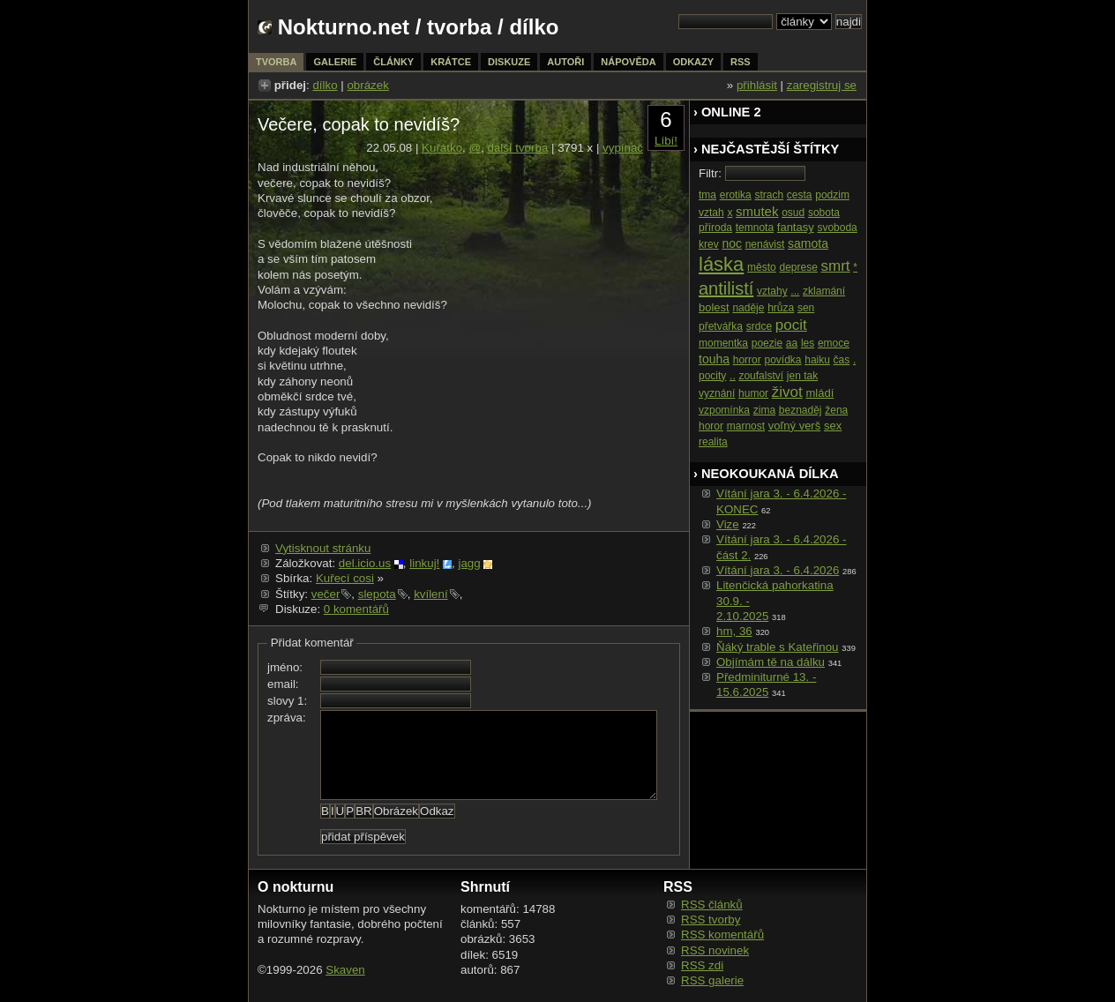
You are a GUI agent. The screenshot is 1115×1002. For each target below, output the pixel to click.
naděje (748, 308)
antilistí (726, 288)
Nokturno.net (343, 27)
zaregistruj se (822, 85)
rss (740, 61)
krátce (450, 61)
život (787, 392)
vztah (711, 212)
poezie (767, 343)
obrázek (367, 85)
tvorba (459, 27)
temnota (755, 227)
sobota (824, 212)
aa (791, 343)
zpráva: (286, 717)
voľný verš (794, 425)
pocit (791, 325)
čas (842, 360)
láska (721, 264)
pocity (712, 376)
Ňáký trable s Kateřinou (777, 647)
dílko (324, 85)
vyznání (717, 393)
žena (836, 410)
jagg (469, 563)
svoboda (837, 227)
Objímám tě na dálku (770, 662)
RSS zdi (702, 965)
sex (833, 425)
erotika (736, 195)
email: (283, 684)
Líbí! (666, 140)
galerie (334, 61)
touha (714, 359)
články (393, 61)
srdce (759, 326)
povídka (782, 360)
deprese (798, 267)
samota (808, 243)
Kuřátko (442, 147)
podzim (832, 195)
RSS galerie (712, 980)
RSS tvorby (710, 919)
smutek (757, 211)
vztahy (772, 291)
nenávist (765, 244)
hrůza (780, 308)
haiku (817, 360)
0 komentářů (356, 609)
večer (325, 594)
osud (793, 212)
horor (711, 426)
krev (709, 244)
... (794, 291)
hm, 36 (734, 631)
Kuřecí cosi (345, 578)
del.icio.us (365, 563)
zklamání (824, 291)
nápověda (628, 61)
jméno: (285, 667)
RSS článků (712, 904)
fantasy (795, 227)
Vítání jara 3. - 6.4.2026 (777, 570)
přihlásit (757, 85)
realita (713, 442)
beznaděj (800, 410)
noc (732, 243)
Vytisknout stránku (322, 548)
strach (768, 195)
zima (764, 410)
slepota (377, 594)
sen (805, 308)
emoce (833, 343)
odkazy (693, 61)
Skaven (345, 969)
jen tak (802, 376)
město (761, 267)
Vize (727, 524)
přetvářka (721, 326)
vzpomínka (724, 410)
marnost (746, 426)
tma (707, 195)
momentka (723, 343)
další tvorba (517, 147)
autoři (565, 61)
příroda (715, 227)
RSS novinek (715, 950)
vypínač (622, 147)
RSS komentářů (722, 934)
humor (753, 393)
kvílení (431, 594)
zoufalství (760, 376)
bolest (714, 307)
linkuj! (424, 563)
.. (733, 376)
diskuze (509, 61)
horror (747, 360)
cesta (799, 195)
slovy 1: (287, 700)
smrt (835, 266)
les (807, 343)
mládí (819, 393)
